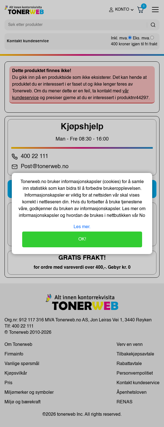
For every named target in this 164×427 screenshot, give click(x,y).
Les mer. (82, 227)
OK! (82, 239)
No (141, 216)
